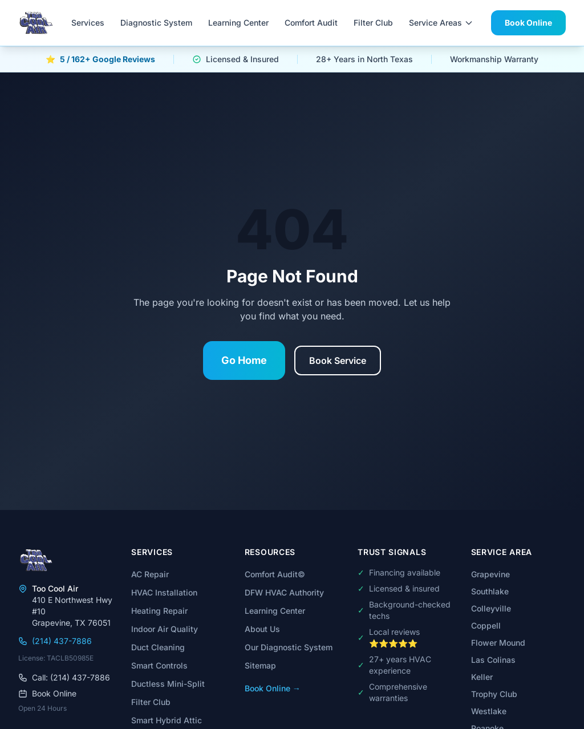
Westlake (488, 711)
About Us (262, 629)
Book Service (337, 360)
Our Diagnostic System (288, 647)
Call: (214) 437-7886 (64, 677)
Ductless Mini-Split (168, 683)
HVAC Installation (164, 592)
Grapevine (490, 574)
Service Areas (441, 22)
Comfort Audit (311, 22)
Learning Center (238, 22)
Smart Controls (159, 665)
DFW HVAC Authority (284, 592)
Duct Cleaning (158, 647)
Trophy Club (494, 694)
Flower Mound (498, 642)
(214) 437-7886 (55, 641)
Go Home (244, 360)
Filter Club (373, 22)
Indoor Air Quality (164, 629)
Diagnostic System (156, 22)
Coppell (486, 625)
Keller (482, 677)
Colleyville (491, 608)
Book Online (528, 22)
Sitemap (260, 665)
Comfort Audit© (275, 574)
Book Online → (273, 688)
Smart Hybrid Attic (166, 720)
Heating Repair (159, 610)
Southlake (490, 591)
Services (87, 22)
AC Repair (150, 574)
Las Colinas (493, 660)
